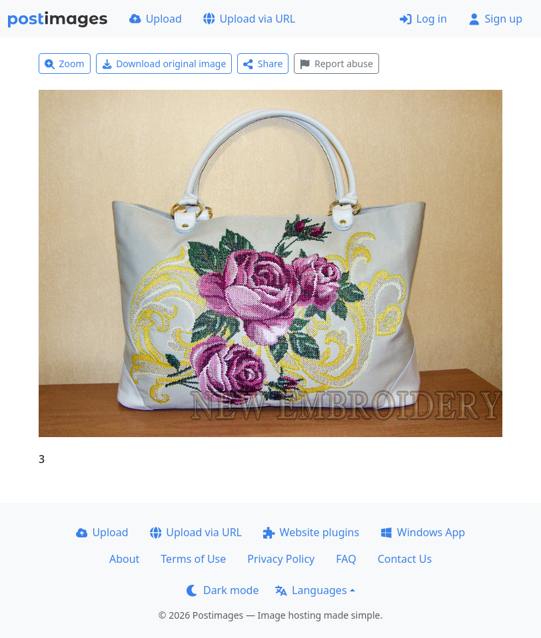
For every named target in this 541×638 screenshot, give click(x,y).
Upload (155, 18)
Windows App (422, 532)
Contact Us (405, 559)
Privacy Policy (280, 559)
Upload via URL (249, 18)
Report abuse (336, 63)
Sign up (495, 18)
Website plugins (311, 532)
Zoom (65, 63)
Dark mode (223, 590)
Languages (310, 590)
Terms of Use (193, 559)
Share (262, 63)
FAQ (346, 559)
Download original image (164, 63)
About (124, 559)
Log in (423, 18)
